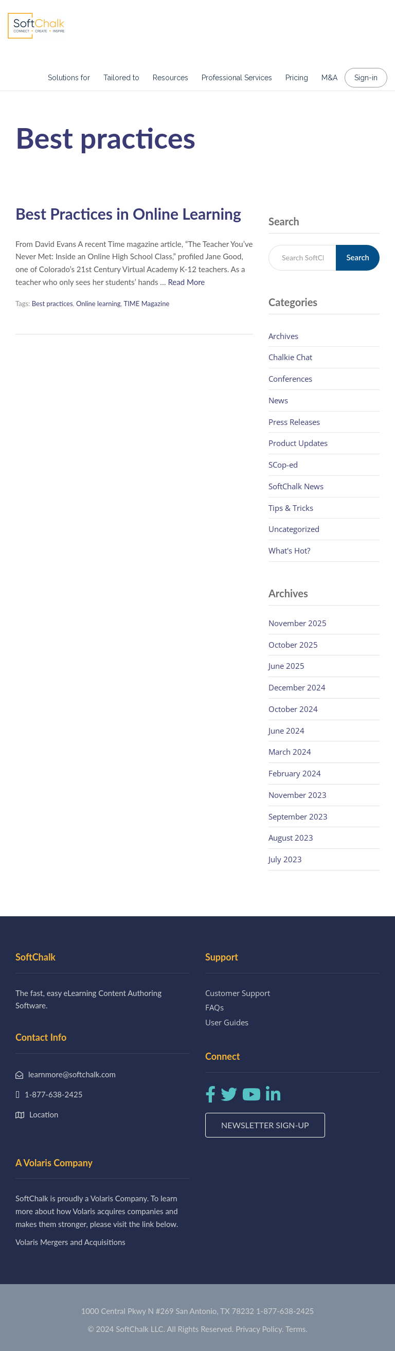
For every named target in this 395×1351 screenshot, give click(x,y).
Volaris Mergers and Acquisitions (70, 1242)
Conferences (290, 379)
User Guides (226, 1022)
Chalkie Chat (290, 357)
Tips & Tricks (290, 508)
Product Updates (298, 443)
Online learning (98, 303)
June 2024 (286, 730)
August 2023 (290, 837)
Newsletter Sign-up (265, 1125)
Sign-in (366, 78)
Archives (283, 336)
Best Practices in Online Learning (128, 213)
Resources (170, 78)
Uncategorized (293, 529)
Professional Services (237, 78)
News (278, 400)
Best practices (52, 303)
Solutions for (69, 78)
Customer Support (237, 993)
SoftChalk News (296, 486)
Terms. (296, 1329)
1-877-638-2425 (285, 1311)
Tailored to (121, 78)
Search (357, 257)
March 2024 (289, 751)
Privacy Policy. (260, 1329)
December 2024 (297, 687)
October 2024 (293, 709)
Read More (186, 282)
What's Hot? (289, 550)
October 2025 (293, 644)
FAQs (214, 1007)
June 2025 (286, 666)
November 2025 (297, 623)
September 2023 (298, 816)
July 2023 (285, 859)
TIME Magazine (146, 303)
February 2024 (294, 773)
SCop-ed (283, 464)
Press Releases (294, 422)
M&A (329, 78)
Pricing (296, 78)
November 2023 (297, 795)
